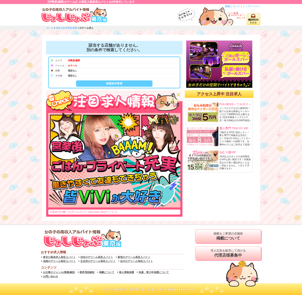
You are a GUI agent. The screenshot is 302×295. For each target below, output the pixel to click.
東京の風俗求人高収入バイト (59, 257)
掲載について (232, 6)
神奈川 (59, 28)
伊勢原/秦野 (71, 28)
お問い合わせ (50, 276)
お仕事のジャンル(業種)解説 (59, 272)
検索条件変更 (114, 83)
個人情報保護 (126, 272)
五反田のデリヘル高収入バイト (98, 261)
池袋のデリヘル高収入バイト (59, 261)
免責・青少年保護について (154, 272)
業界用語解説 (87, 272)
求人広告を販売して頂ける (228, 253)
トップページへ (251, 6)
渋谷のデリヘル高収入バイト (96, 257)
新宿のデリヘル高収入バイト (134, 257)
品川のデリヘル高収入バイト (136, 261)
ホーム (50, 28)
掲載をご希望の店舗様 (228, 236)
